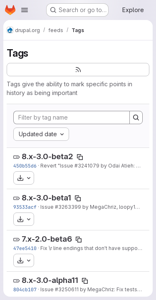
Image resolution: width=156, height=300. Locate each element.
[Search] (136, 117)
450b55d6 (25, 165)
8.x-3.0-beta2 (47, 156)
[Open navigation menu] (24, 10)
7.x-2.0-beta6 (47, 239)
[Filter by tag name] (71, 117)
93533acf (25, 207)
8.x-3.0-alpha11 (50, 280)
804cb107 (25, 289)
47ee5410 (25, 248)
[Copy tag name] (80, 157)
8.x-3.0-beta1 (46, 197)
